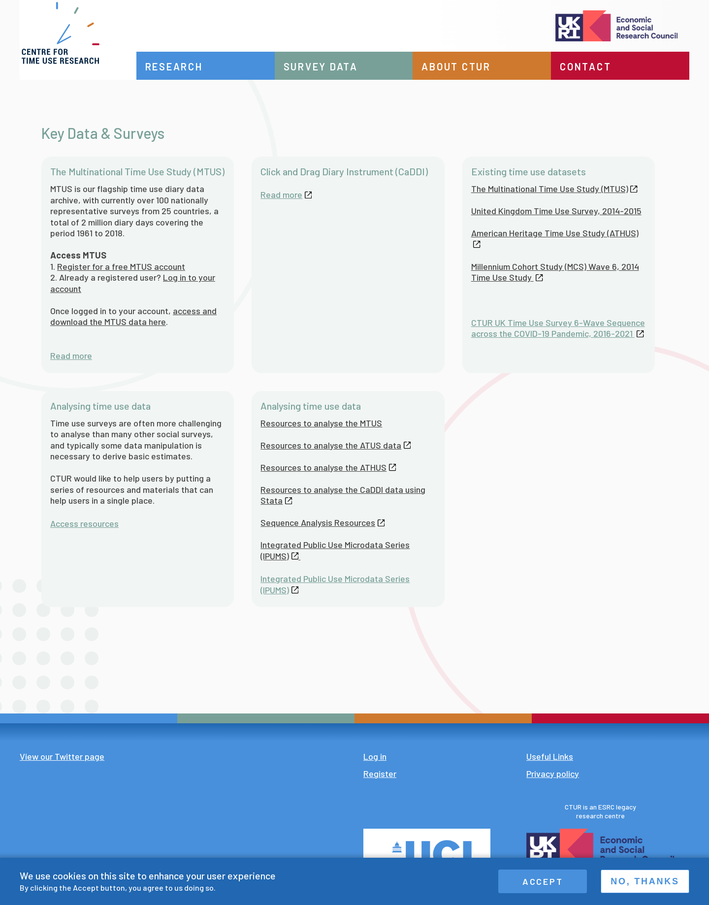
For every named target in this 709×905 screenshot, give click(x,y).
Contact (589, 66)
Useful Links (549, 756)
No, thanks (645, 881)
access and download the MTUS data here (133, 316)
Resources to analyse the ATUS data (335, 445)
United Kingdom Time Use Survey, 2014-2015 (556, 210)
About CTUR (465, 66)
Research (191, 66)
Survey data (333, 66)
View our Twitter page (62, 756)
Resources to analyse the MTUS (321, 423)
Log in (375, 756)
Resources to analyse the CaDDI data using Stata (342, 495)
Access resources (84, 523)
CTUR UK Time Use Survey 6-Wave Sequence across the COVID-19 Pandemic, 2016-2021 (558, 328)
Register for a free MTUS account (121, 266)
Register (379, 773)
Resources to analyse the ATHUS (328, 467)
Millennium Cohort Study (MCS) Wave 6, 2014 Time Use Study (555, 272)
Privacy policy (552, 773)
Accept (542, 881)
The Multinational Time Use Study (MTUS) (554, 188)
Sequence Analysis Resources (322, 522)
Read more (71, 355)
